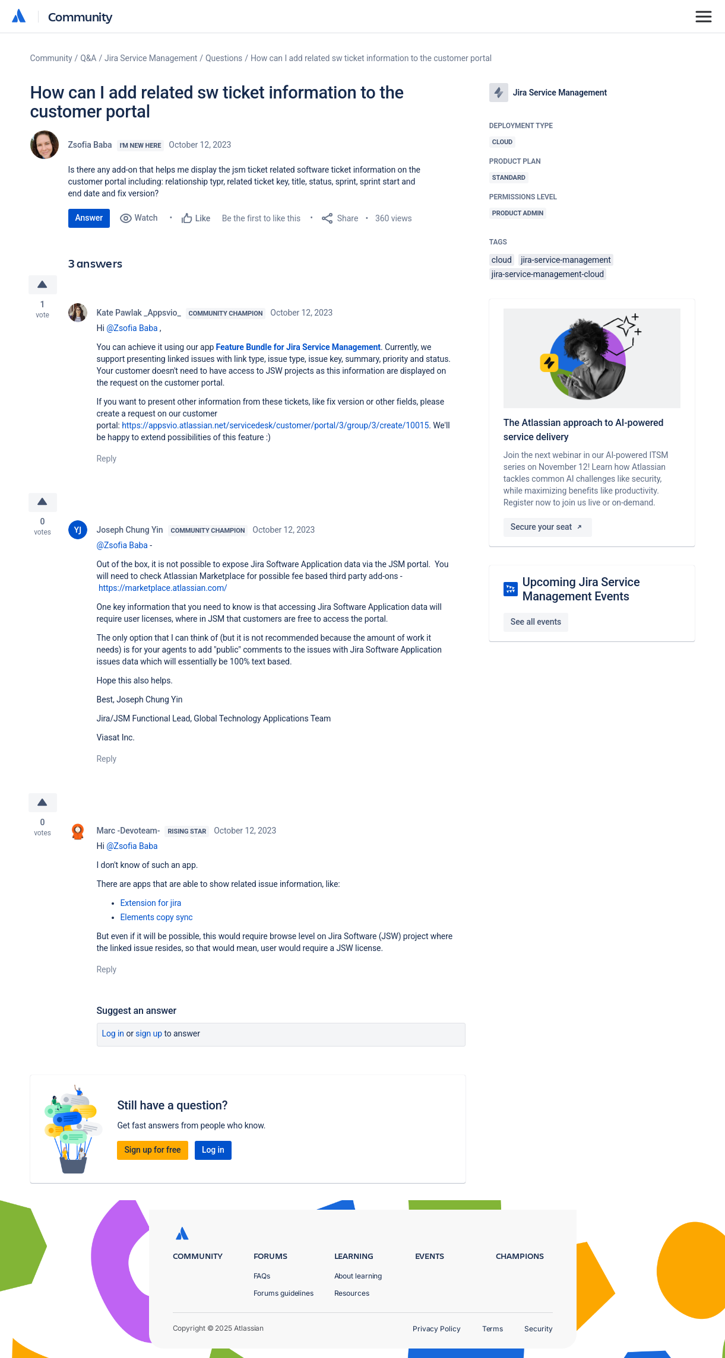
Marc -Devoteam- (128, 833)
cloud (502, 260)
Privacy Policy (437, 1328)
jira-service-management (566, 260)
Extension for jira (151, 905)
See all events (536, 621)
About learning (358, 1275)
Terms (493, 1328)
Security (538, 1328)
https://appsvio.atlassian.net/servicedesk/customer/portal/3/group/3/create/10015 (275, 426)
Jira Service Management (151, 58)
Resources (351, 1293)
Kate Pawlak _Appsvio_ (139, 313)
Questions (223, 58)
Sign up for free (152, 1152)
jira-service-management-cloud (548, 274)
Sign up (148, 1036)
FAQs (262, 1275)
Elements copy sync (157, 919)
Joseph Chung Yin (130, 531)
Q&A (88, 58)
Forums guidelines (284, 1293)
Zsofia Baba (90, 145)
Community (80, 16)
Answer (89, 217)
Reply (107, 459)
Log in (113, 1036)
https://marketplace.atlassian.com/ (163, 589)
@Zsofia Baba (131, 328)
